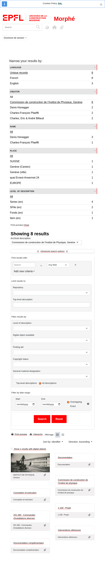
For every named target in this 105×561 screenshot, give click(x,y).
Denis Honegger (51, 108)
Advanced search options (53, 251)
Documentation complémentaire (29, 543)
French (51, 78)
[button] (54, 27)
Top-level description (23, 299)
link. (60, 3)
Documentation (65, 457)
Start (18, 399)
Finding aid (18, 347)
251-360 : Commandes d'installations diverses (24, 517)
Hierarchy (36, 434)
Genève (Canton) (51, 167)
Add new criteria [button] (23, 271)
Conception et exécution (25, 493)
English (51, 84)
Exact (73, 406)
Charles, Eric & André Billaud (51, 118)
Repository (18, 287)
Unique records (51, 73)
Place (13, 150)
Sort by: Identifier (52, 441)
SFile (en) (51, 207)
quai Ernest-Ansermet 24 (51, 178)
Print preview (19, 434)
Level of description (22, 191)
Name (13, 126)
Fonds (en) (51, 213)
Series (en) (51, 202)
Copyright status (21, 359)
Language (15, 67)
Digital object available (23, 335)
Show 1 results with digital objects (28, 449)
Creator (15, 91)
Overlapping (76, 402)
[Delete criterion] (75, 265)
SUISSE (51, 161)
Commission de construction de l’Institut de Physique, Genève (51, 102)
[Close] (101, 4)
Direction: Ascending (79, 441)
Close (26, 225)
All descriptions (49, 383)
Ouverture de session (14, 38)
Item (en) (51, 218)
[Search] (18, 27)
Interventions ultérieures (69, 530)
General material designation (26, 371)
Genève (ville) (51, 172)
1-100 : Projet (64, 508)
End (43, 399)
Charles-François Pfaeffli (51, 113)
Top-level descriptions (26, 383)
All (11, 97)
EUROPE (51, 183)
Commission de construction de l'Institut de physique (73, 481)
